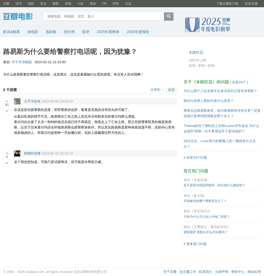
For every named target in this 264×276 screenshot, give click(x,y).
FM (104, 3)
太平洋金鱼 (32, 101)
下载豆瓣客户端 (227, 3)
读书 (18, 3)
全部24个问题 (196, 157)
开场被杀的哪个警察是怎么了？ (205, 201)
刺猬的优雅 (32, 153)
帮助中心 (238, 272)
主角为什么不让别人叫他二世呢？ (207, 216)
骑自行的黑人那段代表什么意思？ (209, 101)
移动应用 (254, 272)
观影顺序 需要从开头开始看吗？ (206, 232)
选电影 (32, 32)
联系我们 (205, 272)
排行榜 (69, 32)
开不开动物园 (22, 62)
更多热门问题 (196, 244)
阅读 (93, 3)
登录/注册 (251, 3)
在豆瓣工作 (187, 272)
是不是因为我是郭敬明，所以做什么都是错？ (214, 185)
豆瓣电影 (21, 17)
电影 (31, 3)
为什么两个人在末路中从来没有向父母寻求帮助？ (220, 91)
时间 (116, 3)
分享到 (155, 90)
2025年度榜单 (108, 32)
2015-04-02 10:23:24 (57, 101)
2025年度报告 (138, 32)
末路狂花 (196, 52)
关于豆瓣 (170, 272)
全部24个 (239, 82)
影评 (85, 32)
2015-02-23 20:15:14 (57, 153)
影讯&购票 (11, 32)
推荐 (171, 90)
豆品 (128, 3)
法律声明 (221, 272)
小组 (80, 3)
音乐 (43, 3)
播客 (56, 3)
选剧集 (51, 32)
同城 (68, 3)
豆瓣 (6, 3)
